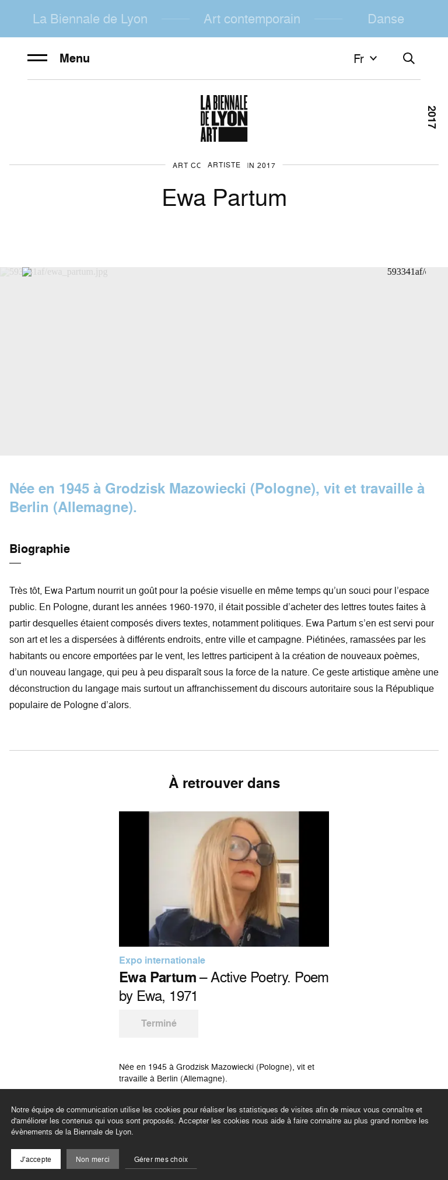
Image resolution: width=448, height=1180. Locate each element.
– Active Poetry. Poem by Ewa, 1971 (224, 986)
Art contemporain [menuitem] (252, 18)
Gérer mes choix (161, 1159)
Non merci (93, 1159)
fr (367, 58)
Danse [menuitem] (386, 18)
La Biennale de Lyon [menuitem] (90, 18)
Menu (58, 58)
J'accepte (35, 1159)
